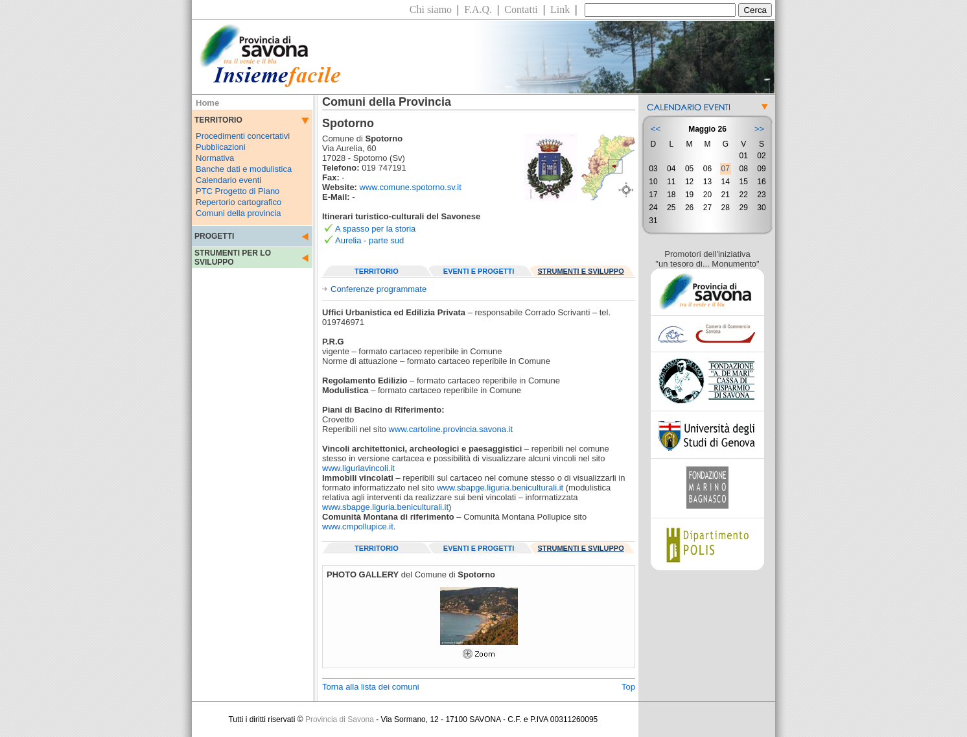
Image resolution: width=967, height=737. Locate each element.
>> (759, 129)
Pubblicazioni (221, 147)
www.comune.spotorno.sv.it (410, 187)
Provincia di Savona (339, 719)
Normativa (215, 158)
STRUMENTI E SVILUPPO (581, 271)
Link (560, 9)
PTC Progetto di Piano (237, 191)
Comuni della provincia (238, 213)
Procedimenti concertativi (243, 136)
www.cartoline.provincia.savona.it (451, 429)
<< (655, 129)
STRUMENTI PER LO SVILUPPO (232, 257)
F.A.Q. (478, 9)
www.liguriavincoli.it (358, 468)
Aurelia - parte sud (369, 240)
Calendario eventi (228, 180)
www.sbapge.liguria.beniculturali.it (500, 487)
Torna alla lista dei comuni (370, 687)
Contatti (521, 9)
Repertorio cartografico (238, 202)
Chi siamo (431, 9)
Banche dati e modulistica (244, 169)
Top (628, 687)
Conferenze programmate (378, 289)
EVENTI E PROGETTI (478, 271)
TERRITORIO (377, 271)
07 (725, 168)
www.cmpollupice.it (357, 526)
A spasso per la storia (375, 229)
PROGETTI (214, 236)
